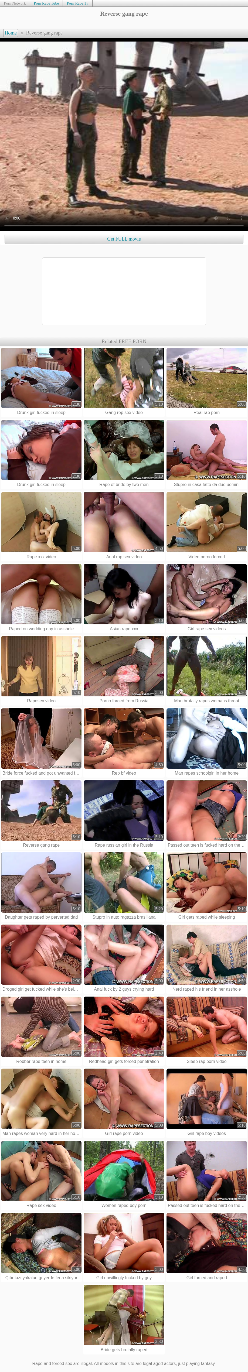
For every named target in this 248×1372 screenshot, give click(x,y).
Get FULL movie (124, 239)
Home (11, 33)
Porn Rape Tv (78, 3)
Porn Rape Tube (46, 3)
